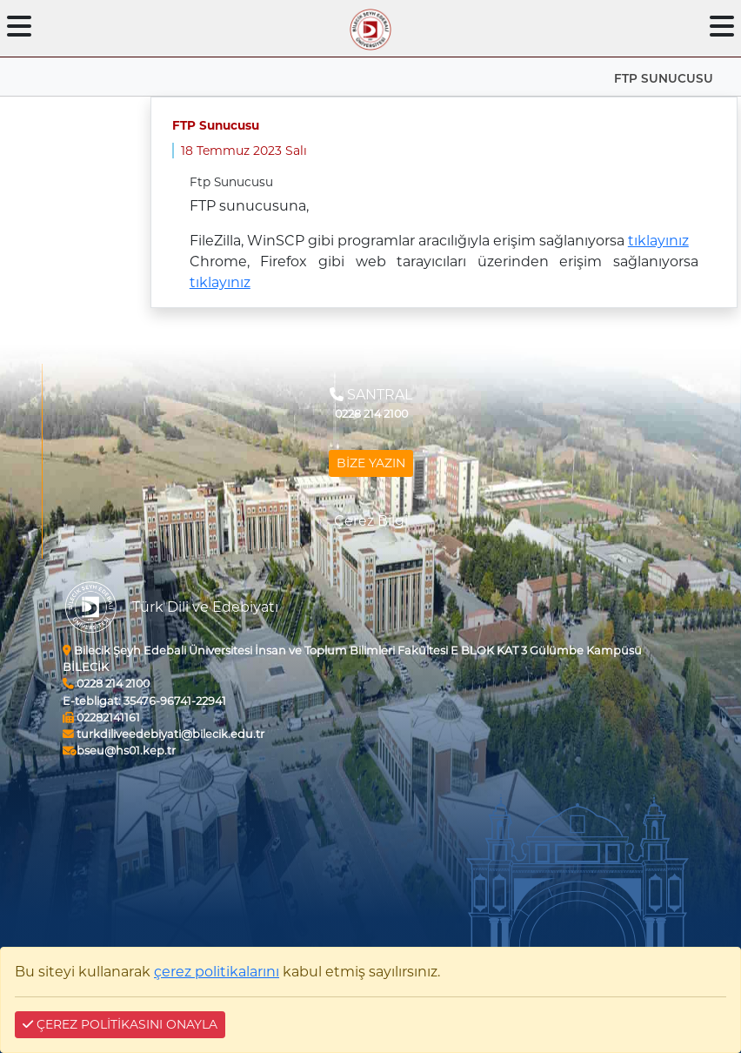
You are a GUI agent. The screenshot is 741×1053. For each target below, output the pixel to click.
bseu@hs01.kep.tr (119, 750)
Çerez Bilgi (371, 521)
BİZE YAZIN (371, 463)
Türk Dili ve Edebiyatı (205, 607)
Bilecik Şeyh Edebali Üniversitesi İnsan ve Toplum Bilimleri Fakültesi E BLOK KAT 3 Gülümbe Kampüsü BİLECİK (352, 659)
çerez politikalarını (216, 971)
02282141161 (101, 717)
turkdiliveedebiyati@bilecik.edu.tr (163, 734)
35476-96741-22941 (144, 701)
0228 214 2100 (106, 683)
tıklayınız (658, 240)
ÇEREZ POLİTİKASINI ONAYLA (120, 1024)
